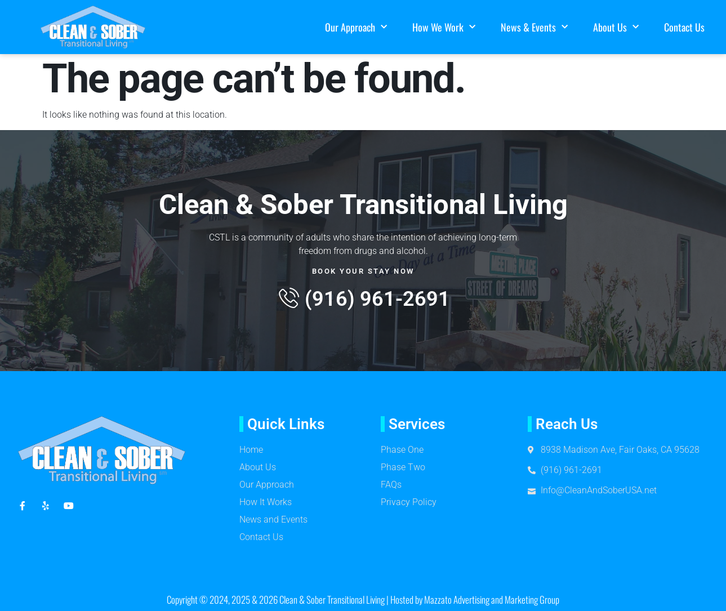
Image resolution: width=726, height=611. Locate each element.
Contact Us (684, 27)
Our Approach (356, 27)
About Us (616, 27)
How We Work (443, 27)
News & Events (534, 27)
